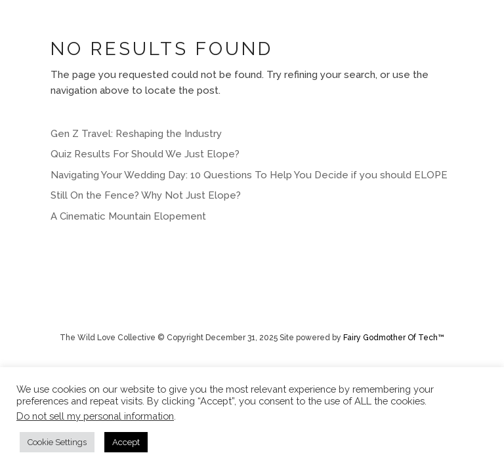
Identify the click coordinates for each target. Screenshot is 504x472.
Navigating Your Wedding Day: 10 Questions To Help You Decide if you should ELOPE (249, 175)
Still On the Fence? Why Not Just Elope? (146, 195)
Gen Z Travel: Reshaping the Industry (136, 134)
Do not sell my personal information (95, 416)
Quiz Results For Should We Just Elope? (145, 154)
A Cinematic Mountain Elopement (128, 216)
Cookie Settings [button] (57, 442)
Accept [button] (126, 442)
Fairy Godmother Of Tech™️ (393, 337)
